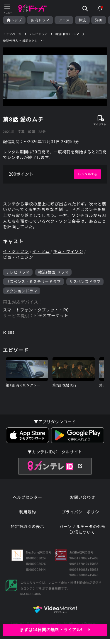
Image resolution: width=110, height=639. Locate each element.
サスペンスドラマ (85, 281)
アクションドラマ (21, 291)
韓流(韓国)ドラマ (53, 272)
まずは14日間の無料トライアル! (55, 629)
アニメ (64, 20)
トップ (14, 20)
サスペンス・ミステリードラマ (33, 281)
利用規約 (27, 512)
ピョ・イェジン (18, 257)
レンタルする (87, 174)
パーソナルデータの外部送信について (83, 529)
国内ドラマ (40, 20)
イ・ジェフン (16, 251)
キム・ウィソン (68, 251)
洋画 (98, 20)
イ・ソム (41, 251)
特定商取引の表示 (27, 526)
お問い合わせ (82, 497)
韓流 (82, 20)
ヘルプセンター (27, 497)
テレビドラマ (18, 272)
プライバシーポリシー (83, 512)
